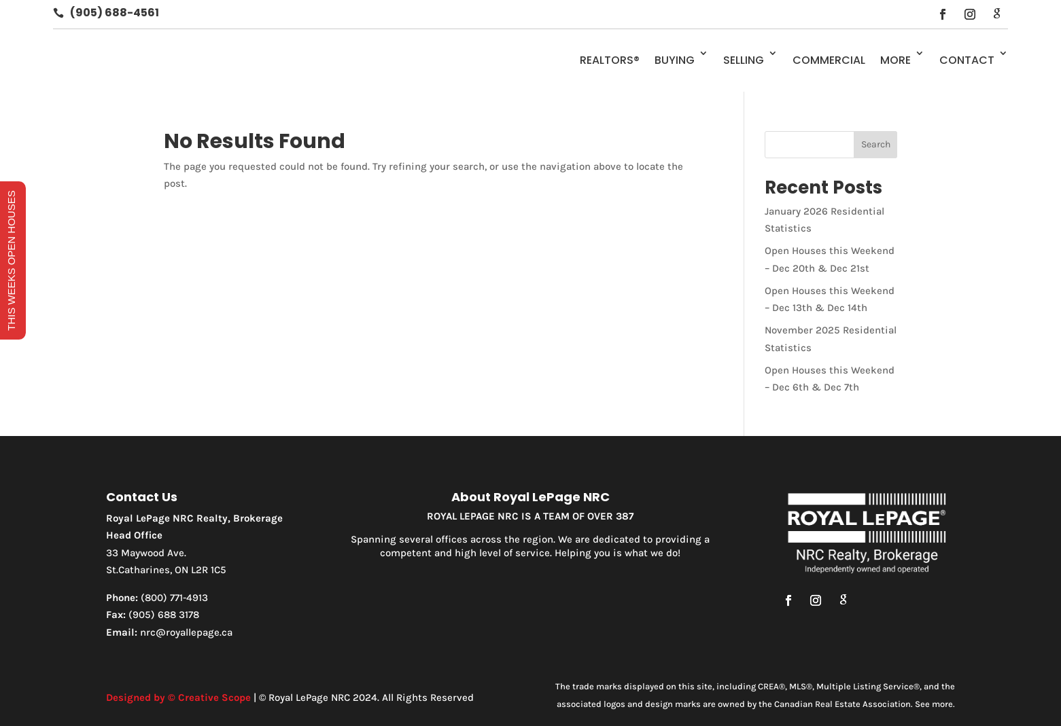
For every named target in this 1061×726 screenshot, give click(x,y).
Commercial (829, 60)
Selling (743, 60)
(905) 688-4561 (114, 12)
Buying (675, 60)
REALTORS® (610, 60)
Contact (966, 60)
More (895, 60)
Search (875, 144)
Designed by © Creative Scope (178, 697)
